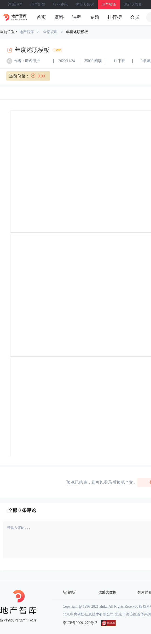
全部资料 (50, 32)
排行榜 (115, 17)
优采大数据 (85, 5)
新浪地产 (15, 5)
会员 (135, 17)
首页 (41, 17)
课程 (77, 17)
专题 (94, 17)
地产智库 (109, 5)
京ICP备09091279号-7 (80, 623)
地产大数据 (133, 5)
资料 (59, 17)
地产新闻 (38, 5)
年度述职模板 (77, 32)
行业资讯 (60, 5)
